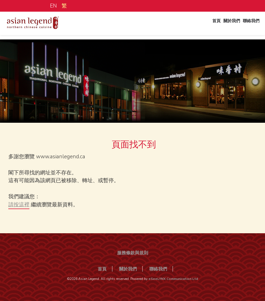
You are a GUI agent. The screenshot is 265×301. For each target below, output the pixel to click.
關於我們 (224, 26)
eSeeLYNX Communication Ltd (173, 279)
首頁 (205, 26)
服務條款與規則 (132, 253)
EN (53, 5)
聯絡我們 (248, 26)
